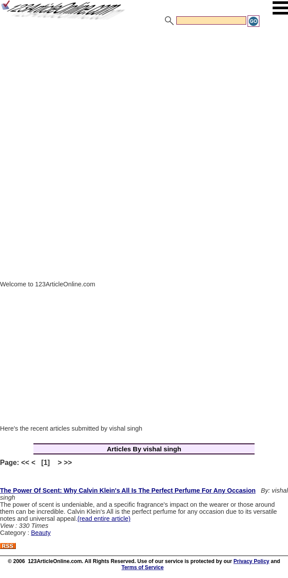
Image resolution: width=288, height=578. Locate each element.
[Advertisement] (144, 93)
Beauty (41, 532)
